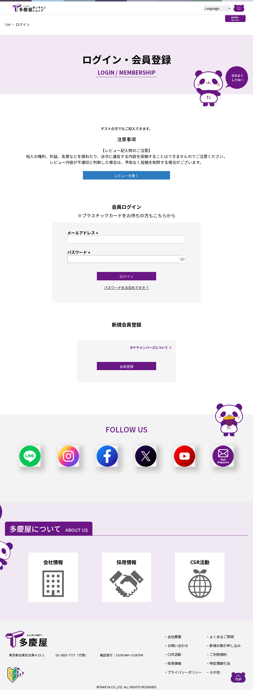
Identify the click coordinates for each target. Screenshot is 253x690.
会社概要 (173, 636)
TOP (8, 24)
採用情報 (173, 662)
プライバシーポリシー (183, 670)
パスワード (79, 252)
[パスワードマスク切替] (182, 259)
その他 (214, 670)
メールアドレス (83, 233)
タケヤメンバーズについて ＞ (152, 347)
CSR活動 (173, 653)
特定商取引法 (219, 662)
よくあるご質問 (220, 636)
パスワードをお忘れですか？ (126, 287)
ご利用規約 (217, 653)
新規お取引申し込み (223, 645)
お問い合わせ (177, 645)
